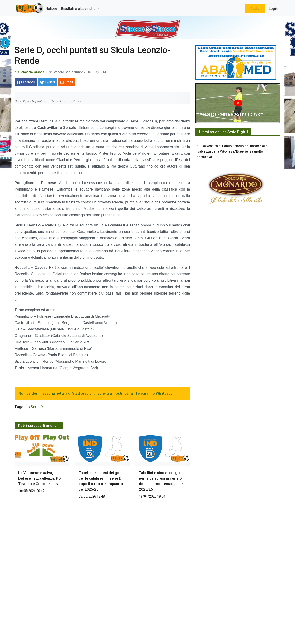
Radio (255, 8)
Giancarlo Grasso (31, 72)
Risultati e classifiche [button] (78, 8)
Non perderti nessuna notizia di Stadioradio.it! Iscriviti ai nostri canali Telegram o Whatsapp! (96, 393)
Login (273, 8)
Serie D (37, 407)
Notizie (51, 8)
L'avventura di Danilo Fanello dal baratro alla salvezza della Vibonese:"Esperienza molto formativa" (232, 151)
